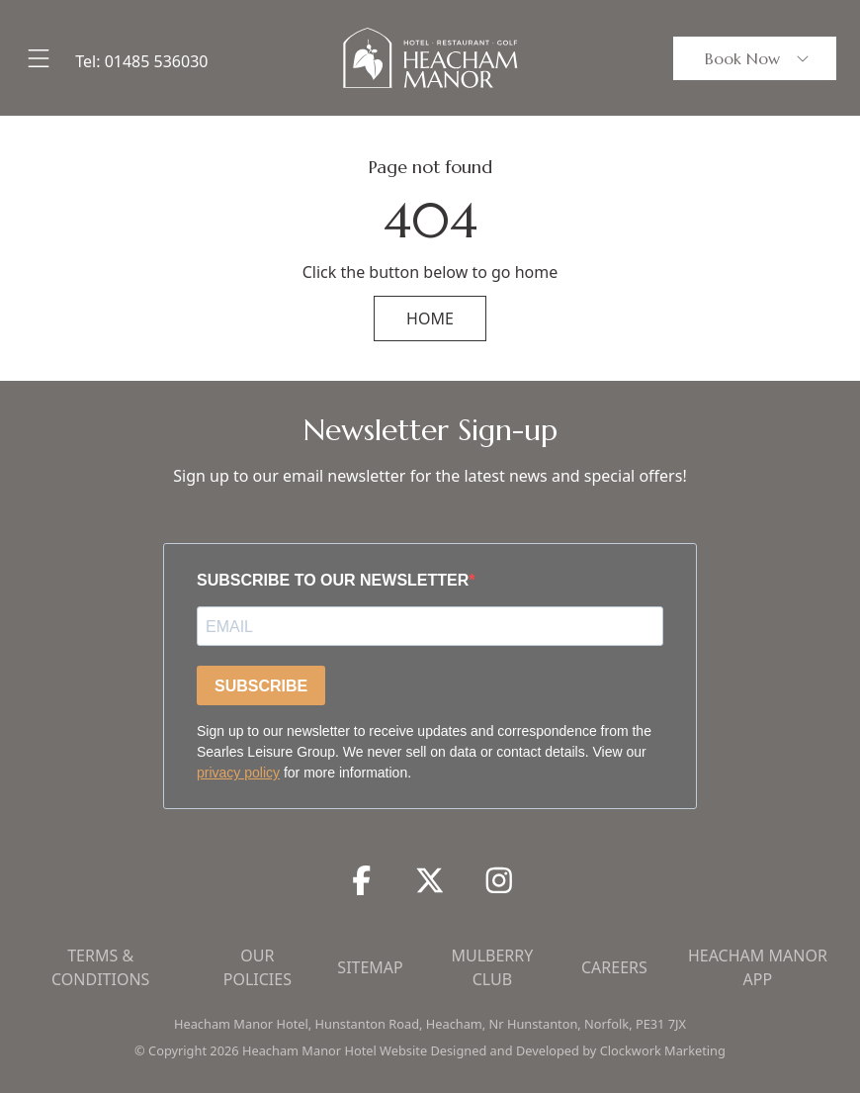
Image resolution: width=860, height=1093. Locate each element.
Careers (614, 967)
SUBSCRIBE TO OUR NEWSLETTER (333, 580)
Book (759, 58)
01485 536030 (157, 61)
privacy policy (238, 772)
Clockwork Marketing (663, 1050)
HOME (430, 318)
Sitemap (369, 967)
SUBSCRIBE (261, 686)
